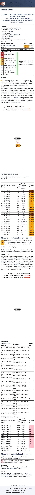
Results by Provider (17, 22)
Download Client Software (25, 14)
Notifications (21, 16)
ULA (14, 45)
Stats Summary (15, 18)
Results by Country (27, 20)
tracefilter (5, 250)
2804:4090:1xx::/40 (15, 35)
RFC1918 (8, 45)
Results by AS (15, 20)
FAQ (10, 16)
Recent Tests (25, 18)
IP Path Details (17, 97)
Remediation (5, 20)
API (14, 16)
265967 (11, 31)
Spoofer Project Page (9, 14)
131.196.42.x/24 (14, 29)
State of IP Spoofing (12, 468)
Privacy (30, 488)
